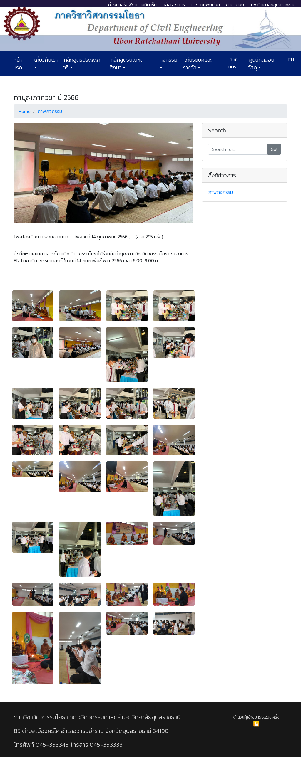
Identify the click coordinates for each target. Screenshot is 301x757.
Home (25, 111)
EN (290, 59)
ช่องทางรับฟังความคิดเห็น (132, 4)
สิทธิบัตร (233, 63)
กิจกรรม (167, 60)
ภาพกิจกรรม (49, 111)
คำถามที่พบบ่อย (205, 4)
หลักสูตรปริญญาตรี (81, 63)
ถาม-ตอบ (235, 4)
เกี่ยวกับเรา (45, 60)
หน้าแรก (17, 63)
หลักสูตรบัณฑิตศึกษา (126, 63)
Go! (274, 149)
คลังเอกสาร (174, 4)
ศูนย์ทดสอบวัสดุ (261, 63)
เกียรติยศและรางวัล (197, 63)
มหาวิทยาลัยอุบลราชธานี (273, 4)
